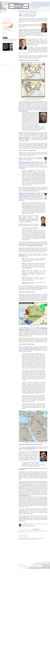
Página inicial (33, 564)
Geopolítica (31, 531)
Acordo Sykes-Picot (27, 530)
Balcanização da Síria (35, 530)
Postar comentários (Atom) (25, 566)
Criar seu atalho (5, 34)
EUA (28, 531)
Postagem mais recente (22, 564)
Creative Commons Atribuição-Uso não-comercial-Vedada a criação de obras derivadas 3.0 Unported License (10, 40)
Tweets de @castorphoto (6, 18)
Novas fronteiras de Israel (39, 531)
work (5, 39)
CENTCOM (25, 531)
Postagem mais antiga (44, 564)
